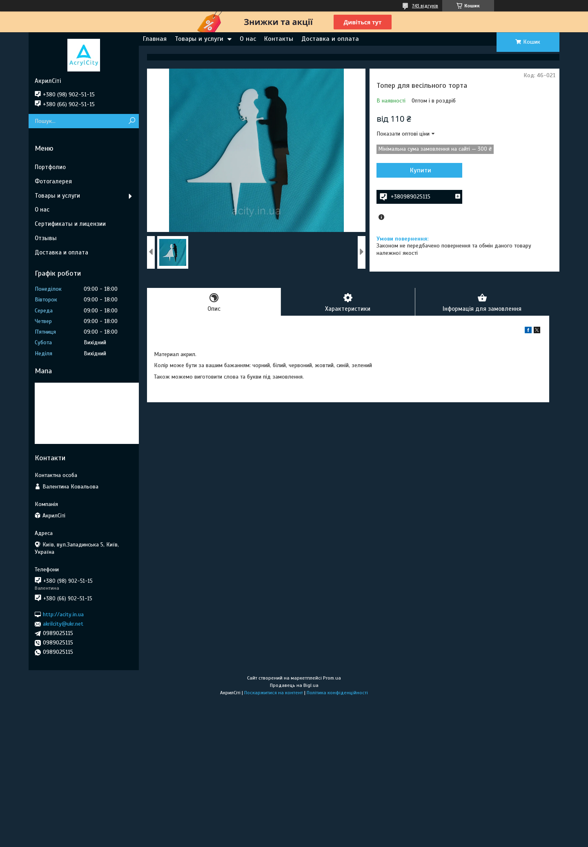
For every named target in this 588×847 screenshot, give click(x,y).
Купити (420, 170)
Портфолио (50, 167)
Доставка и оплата (330, 39)
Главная (155, 39)
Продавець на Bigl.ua (294, 685)
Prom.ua (332, 678)
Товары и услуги (199, 39)
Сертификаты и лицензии (70, 223)
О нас (248, 39)
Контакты (278, 39)
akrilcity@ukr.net (63, 623)
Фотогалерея (53, 181)
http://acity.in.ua (63, 614)
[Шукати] (132, 121)
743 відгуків (425, 6)
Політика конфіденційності (337, 692)
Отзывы (46, 238)
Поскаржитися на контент (273, 692)
